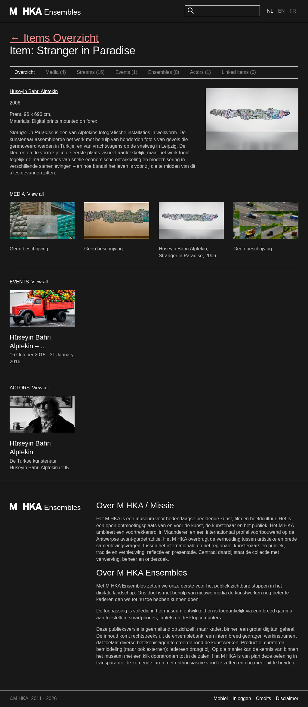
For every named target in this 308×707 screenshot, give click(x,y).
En (281, 11)
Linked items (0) (239, 72)
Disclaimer (287, 698)
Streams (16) (90, 72)
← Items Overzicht (54, 38)
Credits (263, 698)
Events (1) (126, 72)
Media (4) (56, 72)
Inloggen (242, 698)
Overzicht (24, 72)
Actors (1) (200, 72)
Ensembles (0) (163, 72)
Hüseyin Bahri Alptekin (34, 91)
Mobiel (221, 698)
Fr (293, 11)
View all (35, 194)
